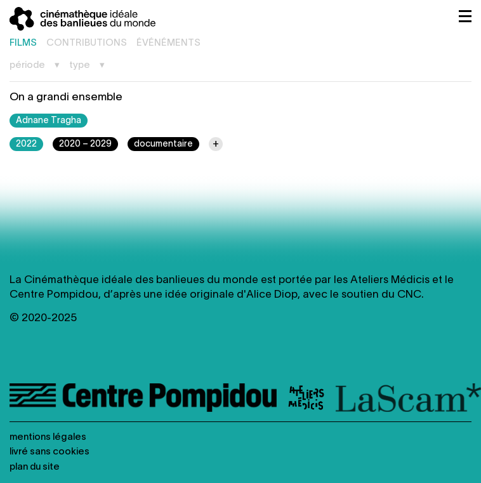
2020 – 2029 (85, 144)
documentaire (163, 144)
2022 (26, 144)
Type (79, 65)
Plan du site (35, 467)
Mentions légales (48, 437)
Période (27, 65)
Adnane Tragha (48, 121)
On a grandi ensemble (66, 97)
